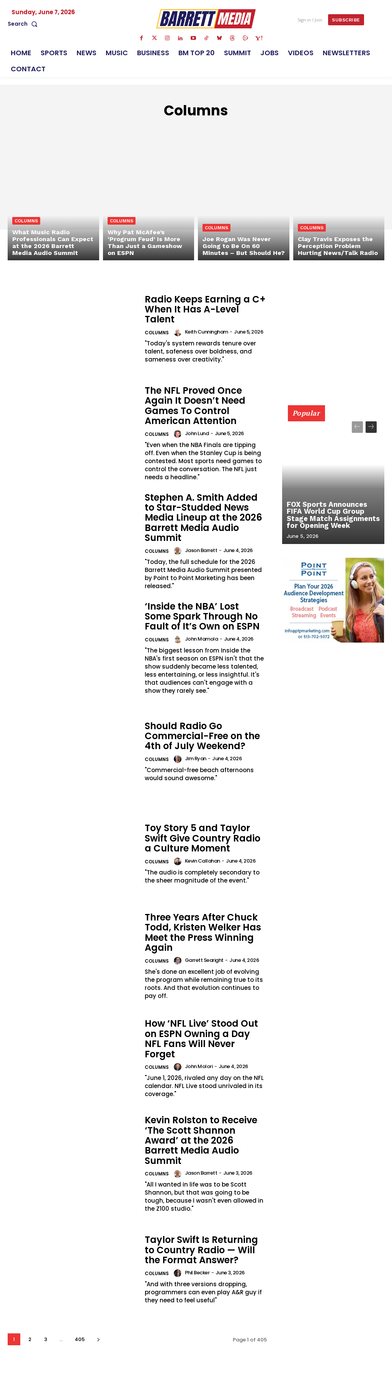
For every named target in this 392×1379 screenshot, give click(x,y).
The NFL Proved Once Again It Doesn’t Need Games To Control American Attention (195, 405)
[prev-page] (357, 427)
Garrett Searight (204, 960)
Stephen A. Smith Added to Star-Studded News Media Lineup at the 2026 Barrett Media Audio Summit (203, 517)
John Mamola (201, 639)
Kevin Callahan (202, 861)
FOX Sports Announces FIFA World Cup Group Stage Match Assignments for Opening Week (332, 515)
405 (80, 1339)
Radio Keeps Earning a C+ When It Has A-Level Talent (205, 309)
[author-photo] (179, 332)
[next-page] (98, 1339)
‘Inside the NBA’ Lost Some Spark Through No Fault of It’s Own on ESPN (202, 616)
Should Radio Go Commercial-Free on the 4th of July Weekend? (202, 736)
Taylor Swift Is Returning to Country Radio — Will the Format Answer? (201, 1249)
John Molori (199, 1066)
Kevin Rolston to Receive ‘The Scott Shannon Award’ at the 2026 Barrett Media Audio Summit (201, 1140)
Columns (26, 221)
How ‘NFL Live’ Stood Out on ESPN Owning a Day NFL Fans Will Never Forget (201, 1038)
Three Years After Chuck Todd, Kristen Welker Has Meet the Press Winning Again (203, 932)
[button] (24, 24)
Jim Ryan (195, 758)
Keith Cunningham (206, 331)
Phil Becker (197, 1272)
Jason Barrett (201, 550)
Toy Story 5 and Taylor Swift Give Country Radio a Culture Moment (202, 838)
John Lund (197, 433)
